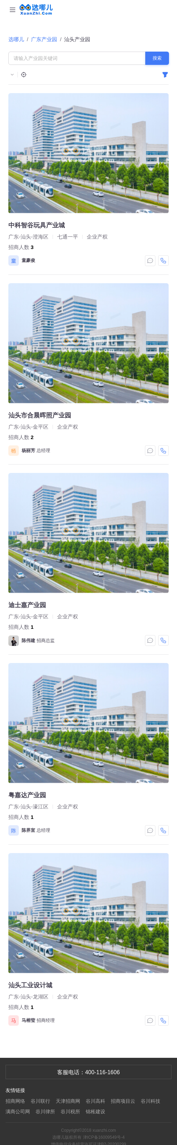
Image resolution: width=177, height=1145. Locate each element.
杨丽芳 (28, 450)
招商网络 (15, 1101)
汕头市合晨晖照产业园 (39, 415)
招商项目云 (123, 1101)
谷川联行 (40, 1101)
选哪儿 (16, 39)
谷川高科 (95, 1101)
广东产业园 (44, 39)
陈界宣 (28, 830)
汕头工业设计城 (30, 985)
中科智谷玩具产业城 (36, 225)
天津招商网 (68, 1101)
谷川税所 (70, 1111)
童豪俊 (28, 260)
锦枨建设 (95, 1111)
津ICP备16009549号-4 (104, 1137)
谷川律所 (45, 1111)
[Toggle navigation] (12, 9)
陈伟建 (28, 640)
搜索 (157, 58)
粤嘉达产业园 (27, 795)
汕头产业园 (77, 39)
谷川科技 (150, 1101)
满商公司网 (18, 1111)
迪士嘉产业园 (27, 605)
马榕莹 (28, 1020)
